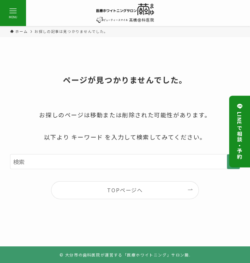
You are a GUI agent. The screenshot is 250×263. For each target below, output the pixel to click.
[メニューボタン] (13, 13)
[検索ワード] (125, 161)
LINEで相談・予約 (239, 131)
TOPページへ (125, 190)
